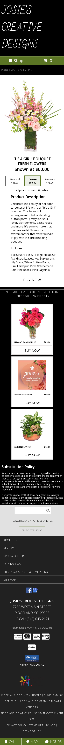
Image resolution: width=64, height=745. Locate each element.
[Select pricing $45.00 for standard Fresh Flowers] (15, 181)
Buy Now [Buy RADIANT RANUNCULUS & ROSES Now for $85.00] (32, 350)
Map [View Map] (32, 741)
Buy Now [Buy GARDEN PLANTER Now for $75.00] (32, 455)
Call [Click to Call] (10, 741)
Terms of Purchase (42, 725)
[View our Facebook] (29, 592)
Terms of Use (32, 731)
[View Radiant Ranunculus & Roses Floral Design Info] (32, 322)
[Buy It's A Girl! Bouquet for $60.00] (32, 280)
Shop (16, 60)
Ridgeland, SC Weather (16, 713)
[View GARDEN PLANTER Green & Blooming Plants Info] (32, 427)
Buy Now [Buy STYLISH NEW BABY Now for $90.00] (32, 403)
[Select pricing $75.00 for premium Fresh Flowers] (50, 181)
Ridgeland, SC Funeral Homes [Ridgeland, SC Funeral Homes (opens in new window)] (21, 695)
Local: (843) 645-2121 (32, 619)
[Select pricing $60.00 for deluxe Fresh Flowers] (32, 181)
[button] (32, 658)
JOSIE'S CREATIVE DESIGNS (22, 28)
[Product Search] (32, 510)
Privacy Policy (16, 725)
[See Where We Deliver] (32, 530)
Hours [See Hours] (53, 741)
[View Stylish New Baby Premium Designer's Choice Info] (32, 374)
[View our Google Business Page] (35, 592)
